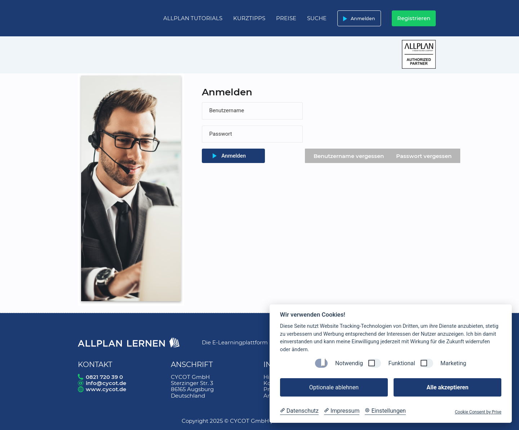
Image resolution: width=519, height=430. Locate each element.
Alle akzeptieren (447, 387)
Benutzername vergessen (349, 156)
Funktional (401, 363)
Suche (317, 18)
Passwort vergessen (424, 156)
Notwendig (349, 363)
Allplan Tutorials (192, 18)
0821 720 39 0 (104, 377)
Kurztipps (249, 18)
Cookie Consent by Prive (478, 412)
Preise (286, 18)
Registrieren (413, 18)
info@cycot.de (106, 383)
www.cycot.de (106, 389)
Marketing (453, 363)
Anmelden (357, 18)
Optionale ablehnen (334, 387)
